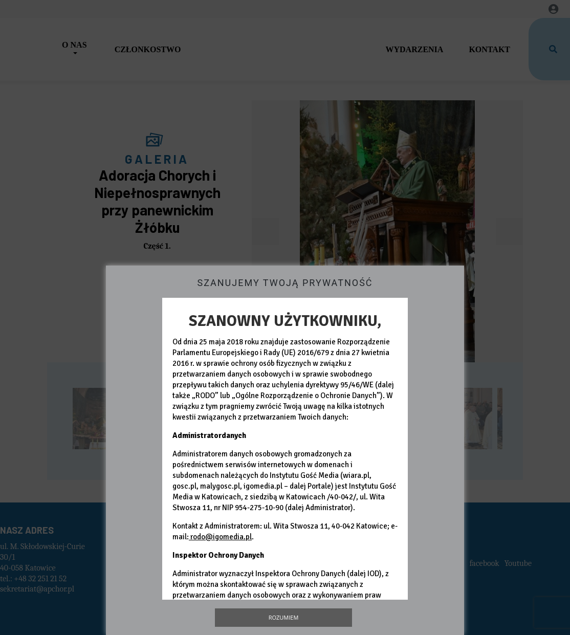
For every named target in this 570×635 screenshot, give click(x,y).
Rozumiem (284, 617)
